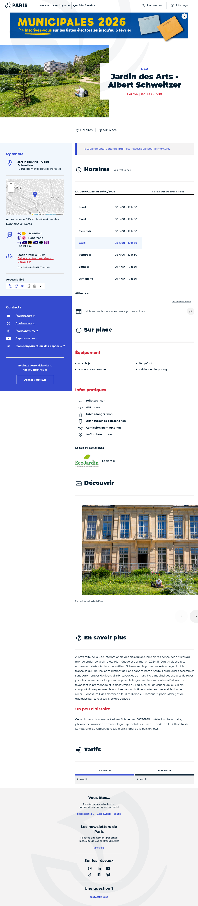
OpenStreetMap (51, 214)
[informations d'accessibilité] (25, 286)
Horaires (84, 130)
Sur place (107, 130)
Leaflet (35, 214)
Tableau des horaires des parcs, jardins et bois (114, 311)
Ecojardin (95, 461)
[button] (35, 194)
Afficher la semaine (181, 301)
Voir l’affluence (122, 169)
